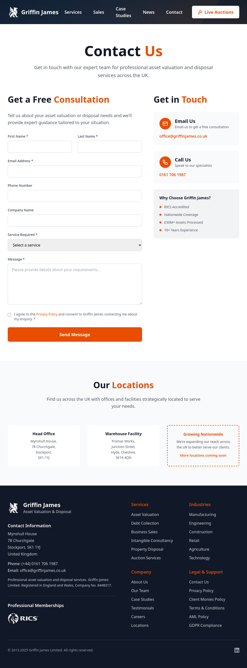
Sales (98, 12)
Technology (199, 558)
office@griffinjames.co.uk (183, 136)
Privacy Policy (46, 314)
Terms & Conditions (207, 608)
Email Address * (20, 161)
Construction (201, 531)
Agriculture (199, 549)
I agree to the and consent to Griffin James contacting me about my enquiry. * (75, 316)
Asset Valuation (145, 514)
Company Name (21, 210)
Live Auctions (215, 12)
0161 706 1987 (172, 174)
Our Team (140, 590)
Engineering (200, 523)
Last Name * (88, 136)
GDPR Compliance (205, 625)
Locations (140, 625)
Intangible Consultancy (152, 540)
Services (73, 12)
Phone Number (20, 185)
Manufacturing (202, 514)
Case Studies (123, 12)
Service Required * (22, 234)
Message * (16, 259)
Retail (194, 540)
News (148, 12)
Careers (138, 616)
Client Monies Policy (207, 599)
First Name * (18, 136)
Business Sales (144, 531)
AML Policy (199, 616)
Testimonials (142, 608)
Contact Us (199, 582)
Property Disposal (147, 549)
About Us (139, 582)
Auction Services (146, 558)
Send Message (75, 334)
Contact (174, 12)
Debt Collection (145, 523)
